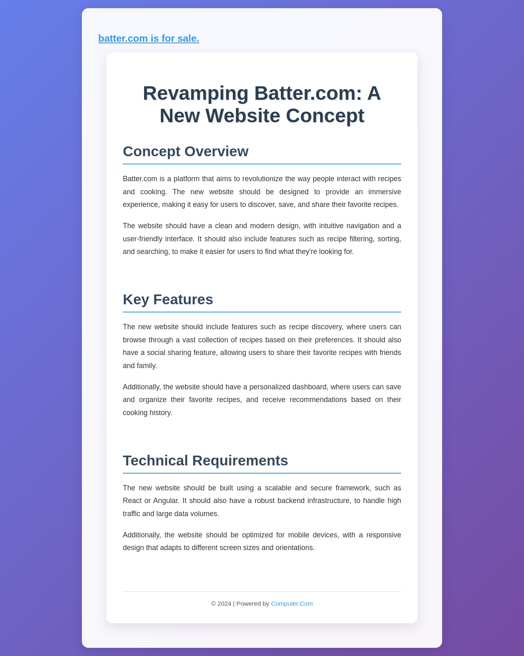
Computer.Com (292, 603)
